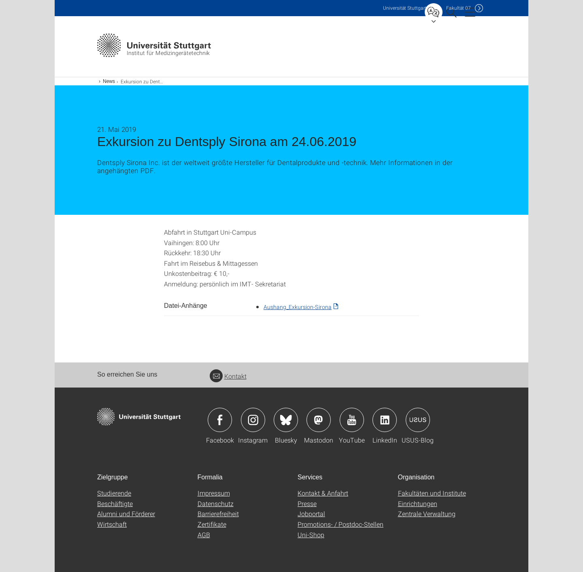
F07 (458, 8)
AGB (204, 534)
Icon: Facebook (220, 420)
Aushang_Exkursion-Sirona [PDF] (298, 307)
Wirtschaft (112, 524)
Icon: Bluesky (286, 420)
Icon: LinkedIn (384, 420)
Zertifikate (212, 524)
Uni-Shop (311, 534)
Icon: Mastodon (318, 420)
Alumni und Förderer (126, 513)
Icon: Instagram (253, 420)
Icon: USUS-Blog (418, 420)
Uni (405, 8)
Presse (307, 503)
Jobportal (311, 513)
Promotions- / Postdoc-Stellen (340, 524)
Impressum (214, 493)
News (109, 81)
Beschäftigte (115, 503)
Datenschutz (216, 503)
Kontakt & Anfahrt (323, 493)
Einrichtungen (417, 503)
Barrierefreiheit (218, 513)
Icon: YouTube (352, 420)
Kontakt (228, 376)
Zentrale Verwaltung (426, 513)
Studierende (114, 493)
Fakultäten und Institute (432, 493)
